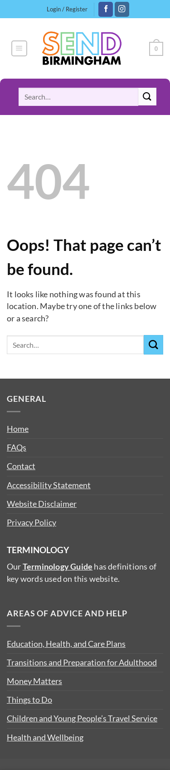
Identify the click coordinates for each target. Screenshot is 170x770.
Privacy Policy (31, 522)
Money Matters (34, 681)
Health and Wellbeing (45, 737)
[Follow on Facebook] (105, 9)
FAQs (16, 447)
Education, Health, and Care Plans (66, 644)
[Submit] (147, 96)
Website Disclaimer (42, 504)
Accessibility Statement (49, 485)
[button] (19, 48)
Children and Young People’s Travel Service (82, 718)
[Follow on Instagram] (122, 9)
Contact (21, 466)
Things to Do (29, 700)
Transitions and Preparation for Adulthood (82, 662)
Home (18, 429)
